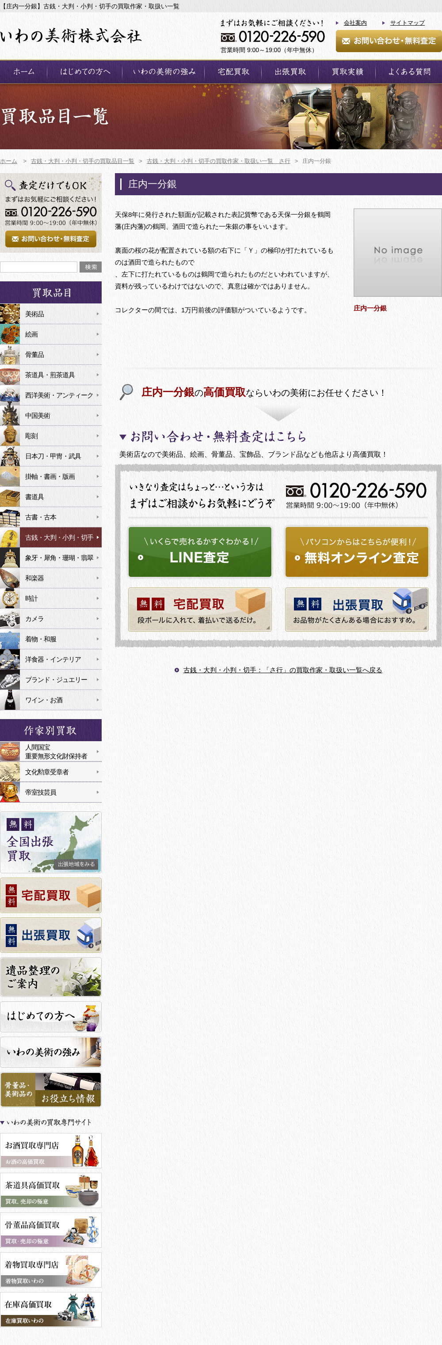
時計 (31, 598)
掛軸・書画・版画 (50, 476)
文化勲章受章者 (47, 772)
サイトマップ (407, 22)
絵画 (31, 334)
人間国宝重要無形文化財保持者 (56, 751)
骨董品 (34, 354)
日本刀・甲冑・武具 (53, 456)
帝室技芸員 (40, 792)
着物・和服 (40, 639)
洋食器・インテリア (53, 659)
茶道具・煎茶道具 (50, 375)
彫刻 (31, 435)
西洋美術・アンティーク (59, 395)
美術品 (34, 314)
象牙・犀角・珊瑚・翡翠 (59, 557)
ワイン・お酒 (43, 700)
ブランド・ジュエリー (56, 679)
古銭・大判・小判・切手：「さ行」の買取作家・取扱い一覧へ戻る (282, 670)
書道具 (34, 496)
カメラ (34, 618)
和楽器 (34, 578)
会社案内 (355, 22)
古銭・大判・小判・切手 (59, 537)
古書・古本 (40, 517)
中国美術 (37, 415)
